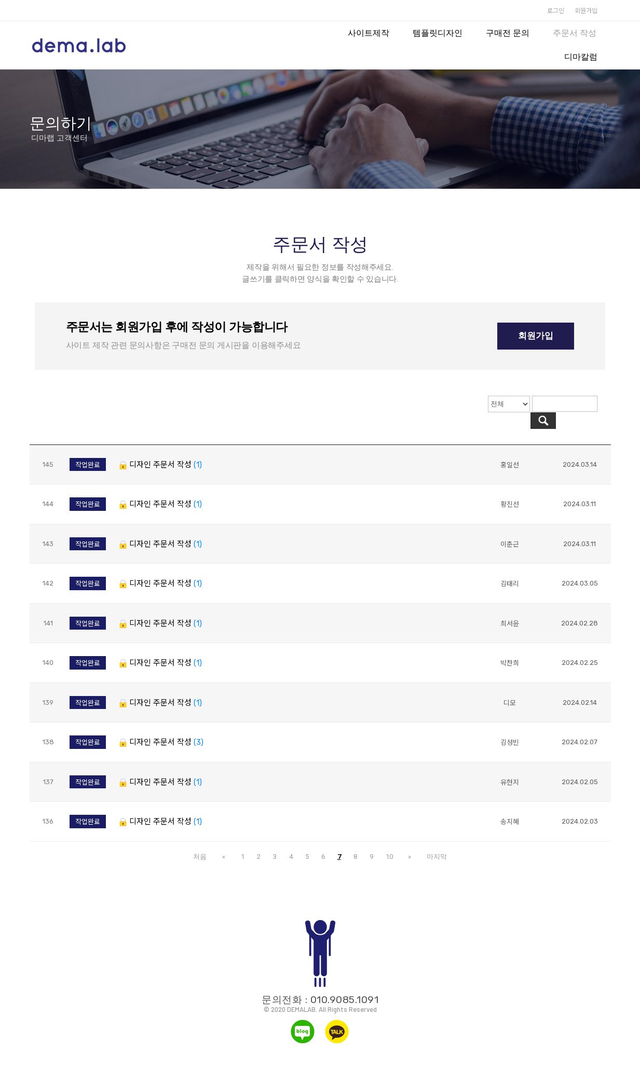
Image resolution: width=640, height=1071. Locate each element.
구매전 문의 (507, 33)
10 (389, 839)
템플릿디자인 (437, 33)
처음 (206, 839)
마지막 (431, 839)
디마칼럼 (580, 57)
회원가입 (586, 10)
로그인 (555, 10)
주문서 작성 (574, 33)
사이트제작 (368, 33)
